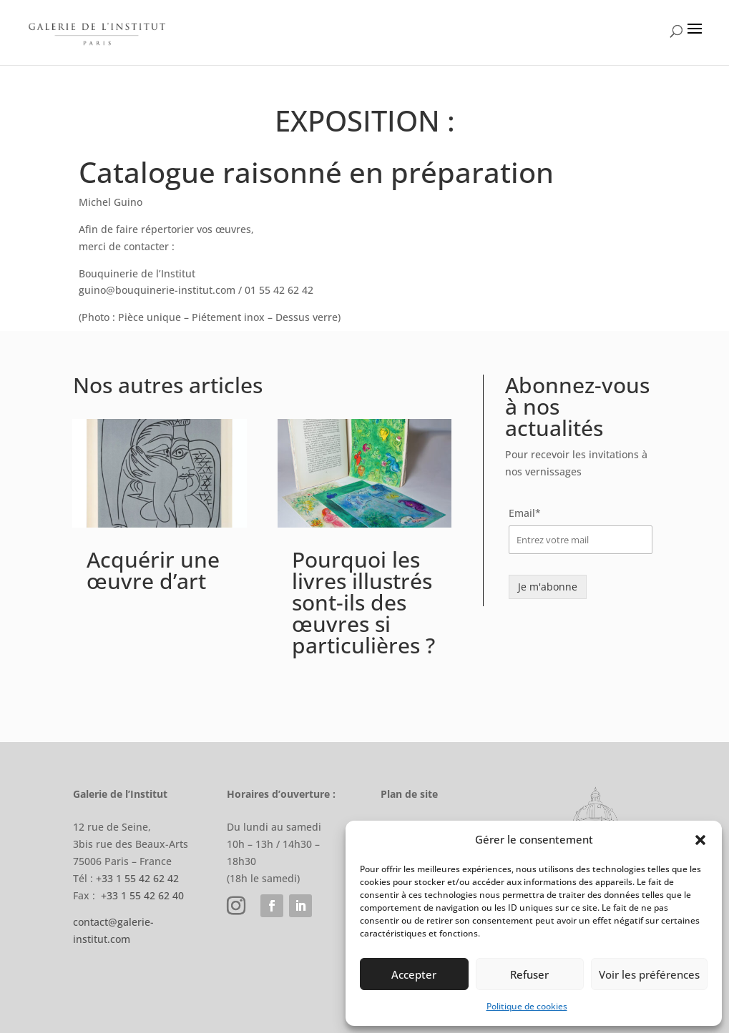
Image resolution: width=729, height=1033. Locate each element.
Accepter (413, 974)
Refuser (529, 974)
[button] (700, 840)
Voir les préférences (649, 974)
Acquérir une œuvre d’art (153, 570)
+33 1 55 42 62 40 (142, 895)
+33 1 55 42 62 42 (137, 878)
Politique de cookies (526, 1006)
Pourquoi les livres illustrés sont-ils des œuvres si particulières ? (363, 602)
